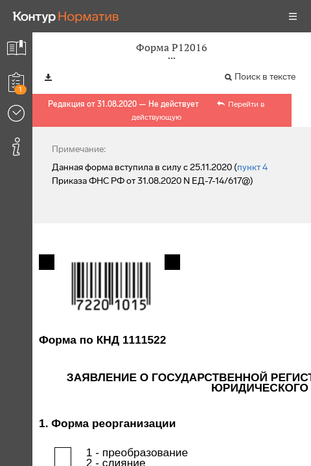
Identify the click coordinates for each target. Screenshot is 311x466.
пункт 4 (252, 167)
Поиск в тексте (265, 76)
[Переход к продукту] (66, 16)
